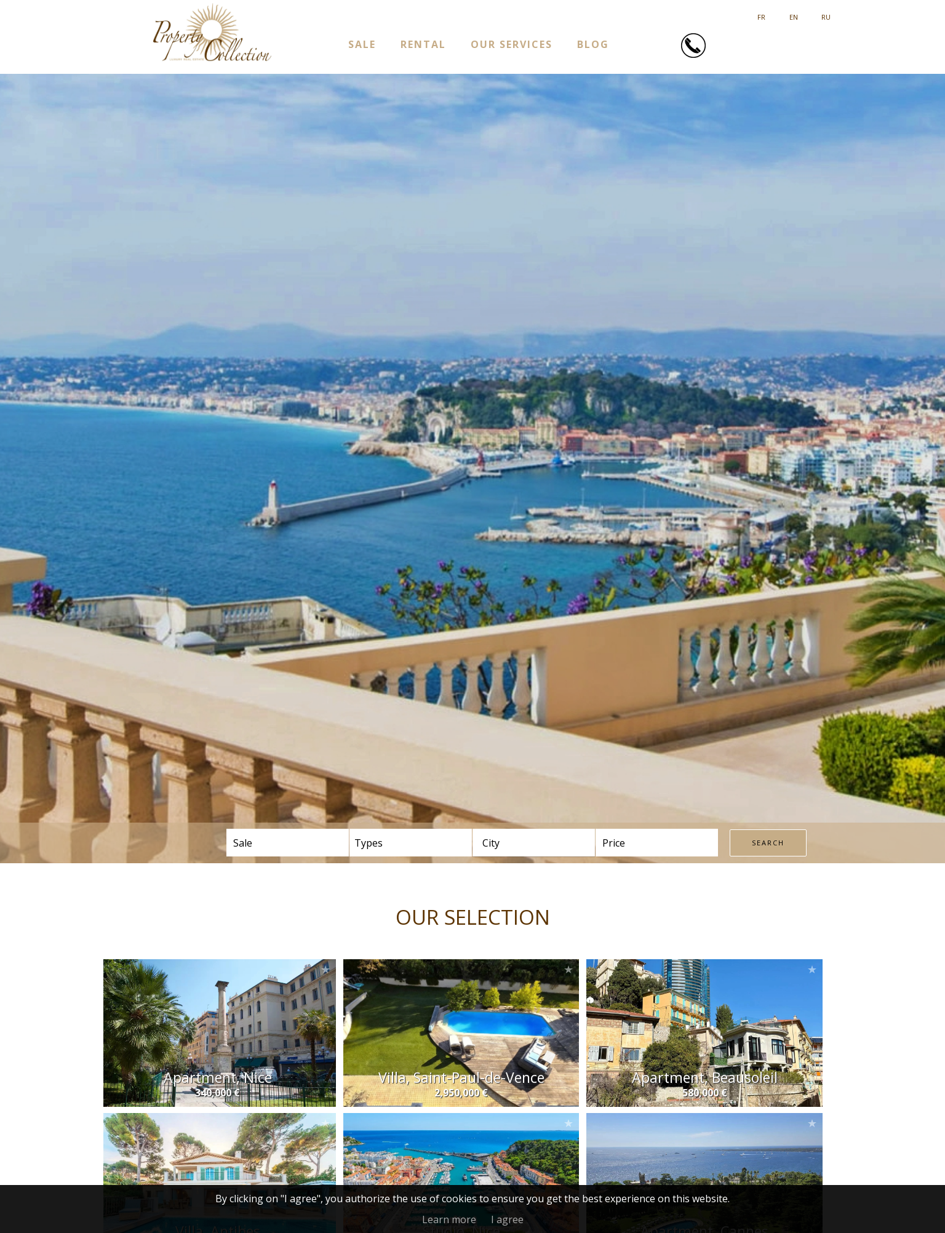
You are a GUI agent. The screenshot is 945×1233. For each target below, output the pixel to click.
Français (761, 12)
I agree (507, 1219)
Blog (593, 44)
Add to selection (325, 969)
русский (826, 12)
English (794, 12)
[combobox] (533, 842)
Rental (423, 44)
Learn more (449, 1219)
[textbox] (515, 843)
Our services (511, 44)
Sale (362, 44)
